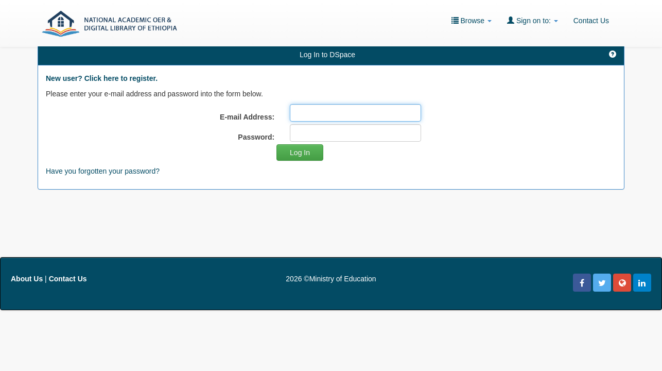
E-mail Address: (247, 117)
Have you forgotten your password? (103, 171)
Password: (256, 137)
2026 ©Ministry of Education (331, 279)
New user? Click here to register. (102, 78)
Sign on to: (532, 20)
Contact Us (591, 20)
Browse (471, 20)
